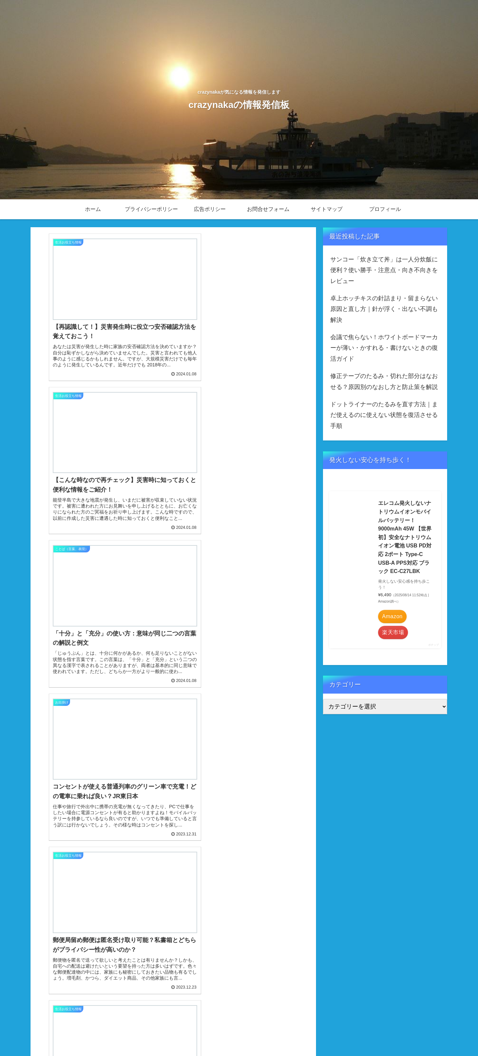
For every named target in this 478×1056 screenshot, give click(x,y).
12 (155, 989)
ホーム (232, 1035)
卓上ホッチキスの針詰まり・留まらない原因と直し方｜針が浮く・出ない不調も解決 (384, 309)
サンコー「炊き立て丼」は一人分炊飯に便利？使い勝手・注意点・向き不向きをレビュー (384, 270)
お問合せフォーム (352, 1035)
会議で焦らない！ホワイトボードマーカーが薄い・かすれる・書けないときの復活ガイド (384, 348)
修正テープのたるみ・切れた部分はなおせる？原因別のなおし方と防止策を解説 (384, 381)
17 (227, 989)
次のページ (173, 963)
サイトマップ (392, 1035)
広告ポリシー (313, 1035)
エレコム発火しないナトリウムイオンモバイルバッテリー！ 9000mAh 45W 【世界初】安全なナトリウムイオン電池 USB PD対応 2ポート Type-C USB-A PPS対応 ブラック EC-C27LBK (405, 537)
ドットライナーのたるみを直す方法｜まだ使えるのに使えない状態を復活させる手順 (384, 415)
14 (191, 989)
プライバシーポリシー (269, 1035)
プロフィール (427, 1035)
